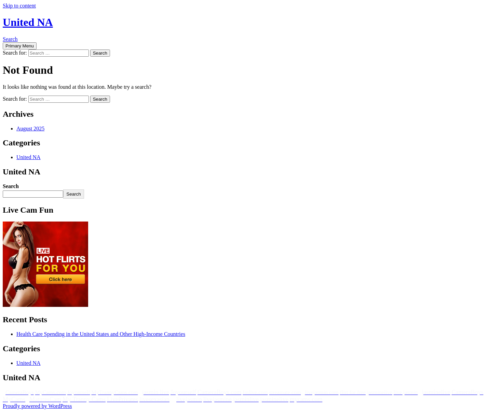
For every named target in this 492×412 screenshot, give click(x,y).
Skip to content (19, 6)
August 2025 (30, 128)
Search (10, 39)
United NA (28, 22)
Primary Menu (19, 45)
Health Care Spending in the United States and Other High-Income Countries (100, 334)
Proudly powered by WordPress (37, 406)
